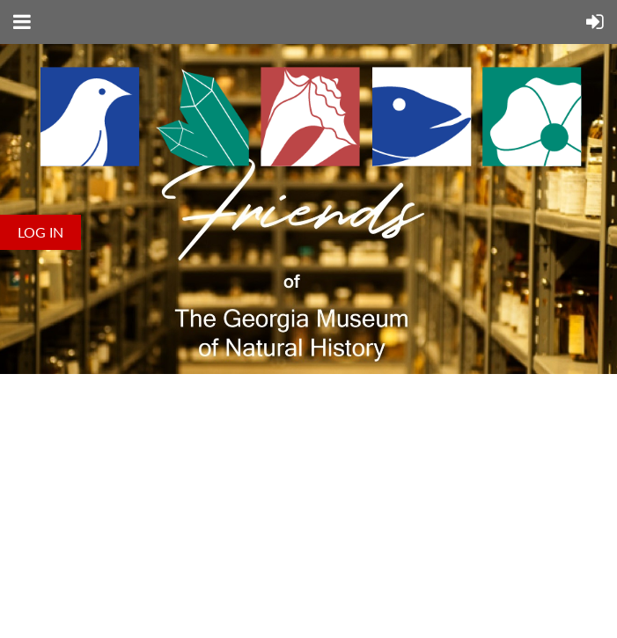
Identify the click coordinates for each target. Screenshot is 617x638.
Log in (40, 232)
